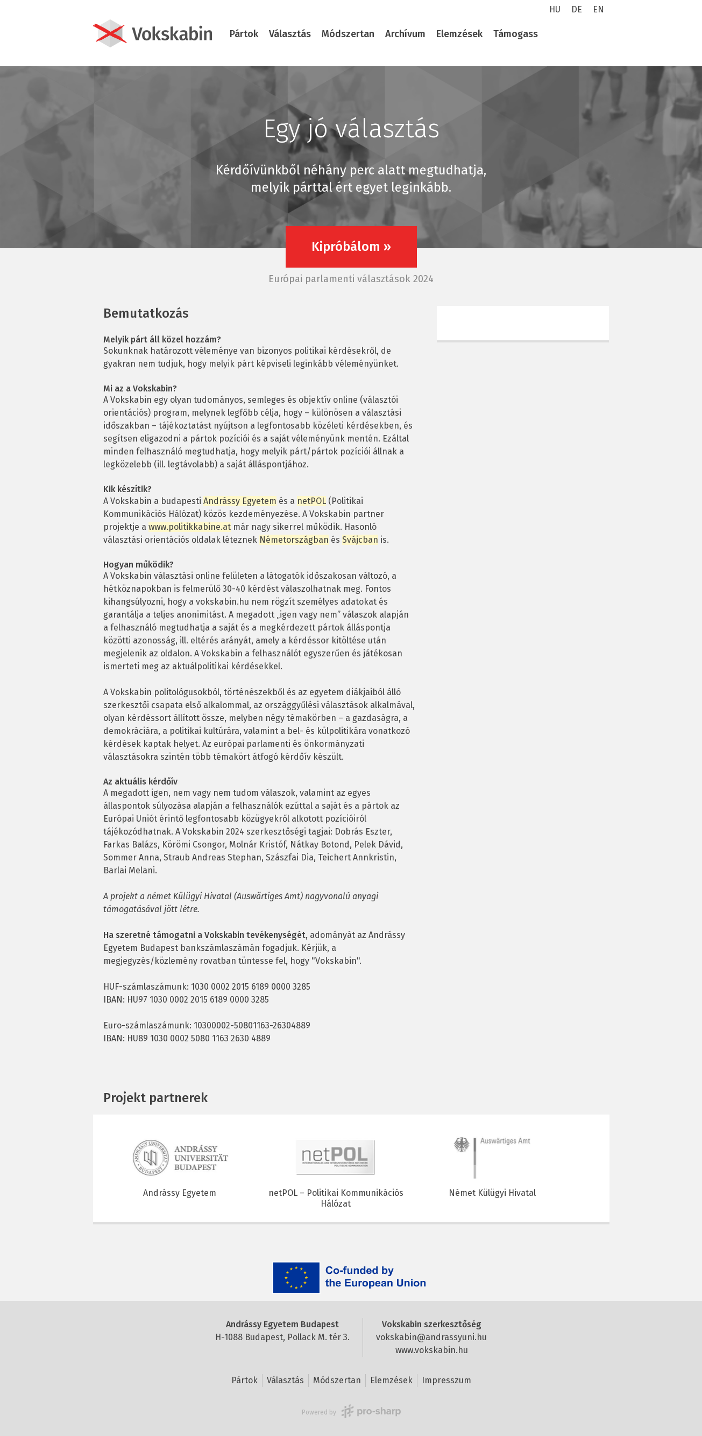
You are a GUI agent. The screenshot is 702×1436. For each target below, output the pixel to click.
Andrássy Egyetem (239, 501)
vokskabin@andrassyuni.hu (431, 1337)
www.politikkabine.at (189, 527)
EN (598, 9)
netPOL (311, 501)
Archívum (405, 34)
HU (555, 9)
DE (576, 9)
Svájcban (360, 540)
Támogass (515, 34)
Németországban (294, 540)
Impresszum (446, 1380)
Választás (290, 34)
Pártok (244, 34)
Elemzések (459, 34)
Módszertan (348, 34)
